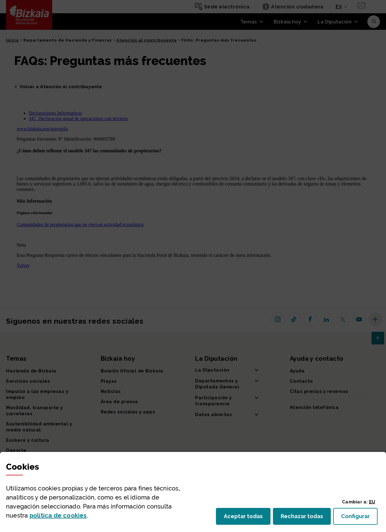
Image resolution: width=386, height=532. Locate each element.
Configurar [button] (359, 518)
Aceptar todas (247, 518)
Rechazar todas (306, 518)
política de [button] (58, 515)
